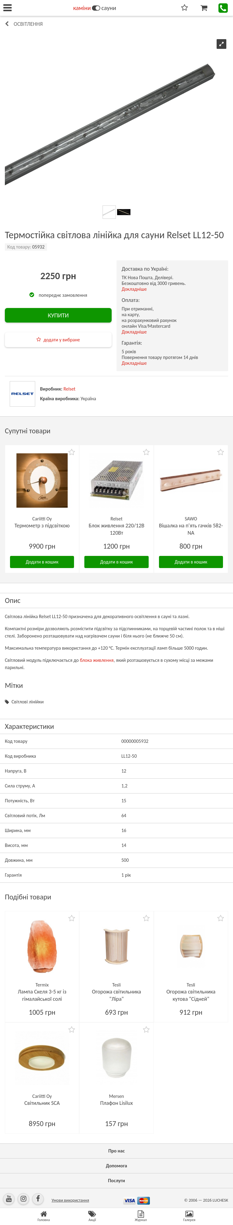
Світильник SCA (42, 1103)
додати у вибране (61, 340)
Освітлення (28, 24)
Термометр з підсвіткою (42, 525)
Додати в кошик (42, 562)
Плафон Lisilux (116, 1103)
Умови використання (70, 1200)
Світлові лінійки (28, 702)
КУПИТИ (58, 315)
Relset (69, 389)
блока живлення (96, 660)
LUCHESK (220, 1200)
